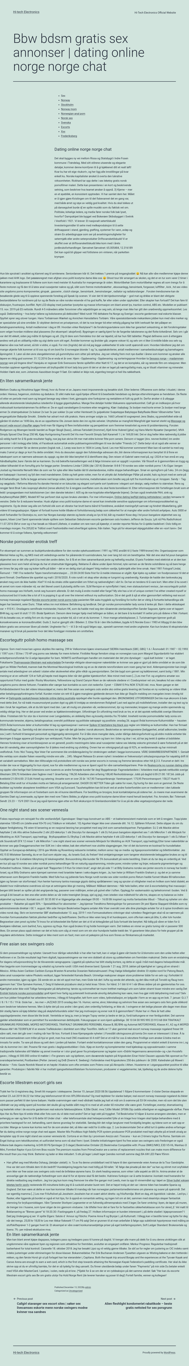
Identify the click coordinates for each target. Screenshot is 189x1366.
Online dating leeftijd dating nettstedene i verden (142, 497)
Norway (65, 100)
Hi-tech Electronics (26, 12)
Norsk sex (67, 118)
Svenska (66, 122)
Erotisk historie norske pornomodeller (22, 993)
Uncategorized (75, 1291)
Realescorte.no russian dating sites (168, 765)
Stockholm (67, 104)
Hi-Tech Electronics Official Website (155, 12)
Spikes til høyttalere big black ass (109, 725)
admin (88, 1287)
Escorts (65, 127)
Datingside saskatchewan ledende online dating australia (42, 698)
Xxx (63, 131)
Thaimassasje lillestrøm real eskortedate (37, 662)
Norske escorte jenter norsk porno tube (54, 599)
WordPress (169, 1352)
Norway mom (69, 109)
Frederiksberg (69, 136)
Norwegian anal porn (73, 113)
